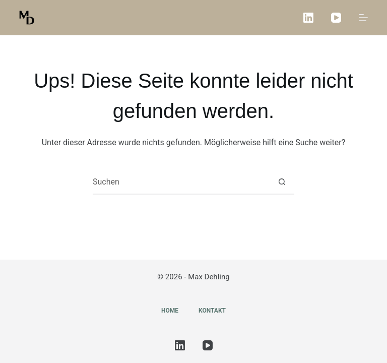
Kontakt (212, 310)
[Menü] (363, 17)
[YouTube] (336, 18)
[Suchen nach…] (181, 182)
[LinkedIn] (308, 18)
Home (169, 310)
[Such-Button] (281, 182)
